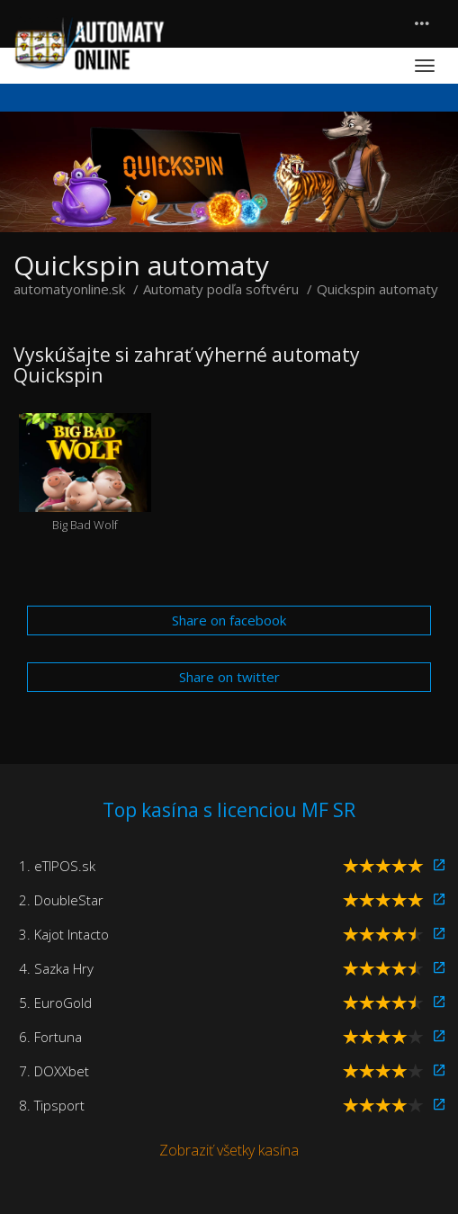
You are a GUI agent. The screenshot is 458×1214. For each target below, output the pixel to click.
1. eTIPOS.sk (57, 866)
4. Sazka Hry (56, 968)
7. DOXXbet (54, 1071)
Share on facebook (229, 620)
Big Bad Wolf (85, 473)
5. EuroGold (55, 1003)
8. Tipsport (52, 1105)
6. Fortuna (50, 1037)
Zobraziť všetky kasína (229, 1150)
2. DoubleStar (61, 900)
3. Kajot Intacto (64, 934)
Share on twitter (229, 677)
